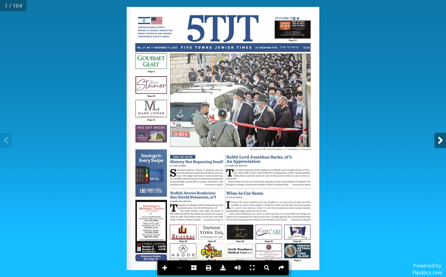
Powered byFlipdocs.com (427, 269)
